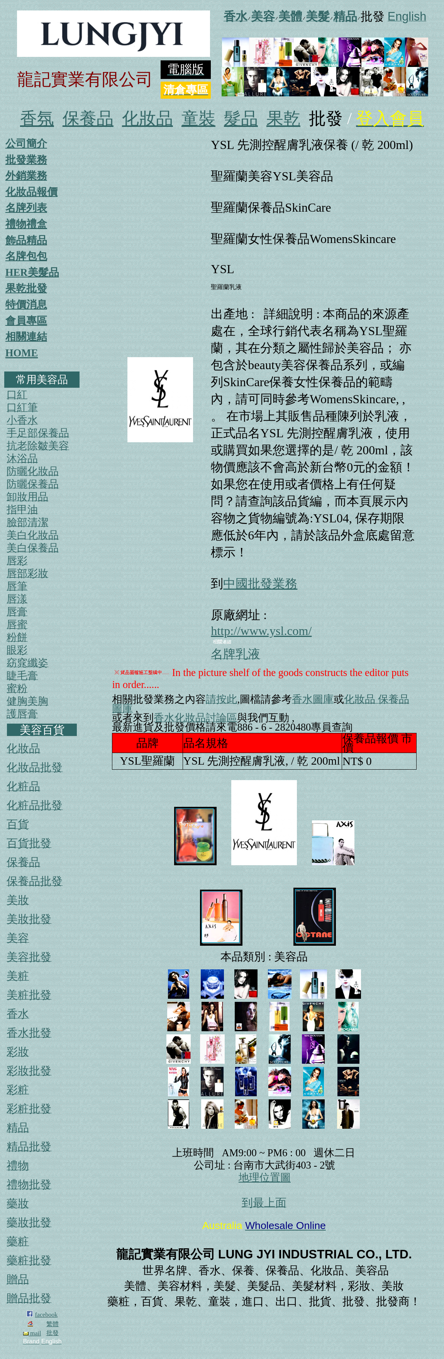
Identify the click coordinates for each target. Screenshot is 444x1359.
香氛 (37, 118)
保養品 (88, 118)
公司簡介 (26, 143)
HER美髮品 (32, 272)
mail (32, 1333)
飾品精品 (26, 240)
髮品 (241, 118)
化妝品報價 (31, 192)
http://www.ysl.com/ (261, 631)
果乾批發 (26, 288)
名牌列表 (26, 208)
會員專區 (26, 321)
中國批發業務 (260, 583)
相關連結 (26, 336)
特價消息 (26, 304)
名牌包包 (26, 256)
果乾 (283, 118)
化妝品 (147, 118)
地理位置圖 (265, 1177)
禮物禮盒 (26, 224)
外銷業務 (26, 175)
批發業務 (26, 160)
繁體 (52, 1324)
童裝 (198, 118)
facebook (46, 1314)
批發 (52, 1333)
